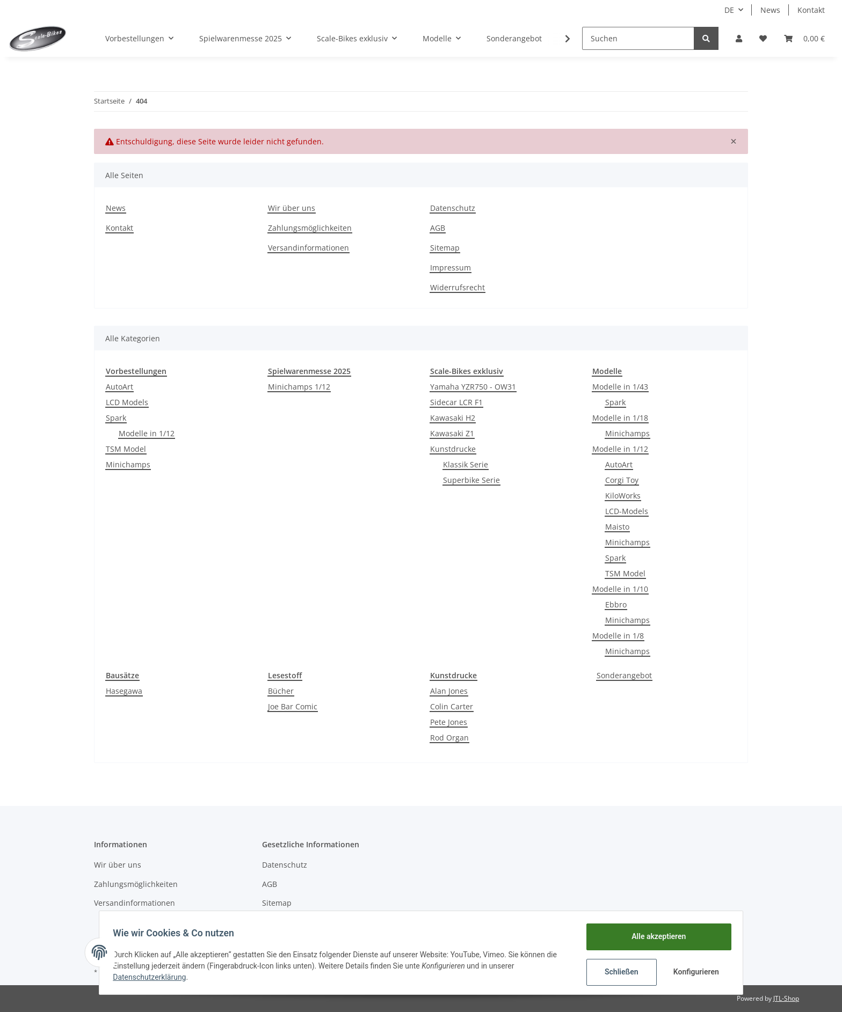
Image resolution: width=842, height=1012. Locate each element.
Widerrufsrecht (457, 287)
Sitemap (445, 248)
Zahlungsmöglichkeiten (310, 228)
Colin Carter (451, 706)
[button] (739, 38)
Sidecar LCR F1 (456, 402)
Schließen (618, 971)
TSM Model (126, 449)
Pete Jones (448, 722)
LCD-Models (626, 511)
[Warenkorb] (804, 38)
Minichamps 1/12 (299, 387)
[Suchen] (638, 38)
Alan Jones (449, 691)
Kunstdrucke (453, 449)
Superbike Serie (471, 480)
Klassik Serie (465, 464)
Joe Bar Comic (292, 706)
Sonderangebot (624, 675)
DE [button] (729, 10)
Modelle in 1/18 (620, 418)
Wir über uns (291, 208)
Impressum (450, 267)
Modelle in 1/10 (620, 589)
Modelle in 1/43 (620, 387)
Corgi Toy (621, 480)
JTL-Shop (786, 998)
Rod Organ (449, 737)
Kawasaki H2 (452, 418)
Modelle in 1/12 (147, 433)
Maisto (617, 527)
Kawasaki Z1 (452, 433)
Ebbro (616, 604)
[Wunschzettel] (763, 38)
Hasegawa (124, 691)
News (770, 10)
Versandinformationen (308, 248)
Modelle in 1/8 (618, 635)
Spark (116, 418)
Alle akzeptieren (655, 936)
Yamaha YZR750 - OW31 (473, 387)
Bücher (281, 691)
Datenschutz (452, 208)
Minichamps (128, 464)
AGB (437, 228)
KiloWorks (623, 495)
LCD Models (127, 402)
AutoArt (119, 387)
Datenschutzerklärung (153, 977)
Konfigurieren (693, 971)
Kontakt (811, 10)
